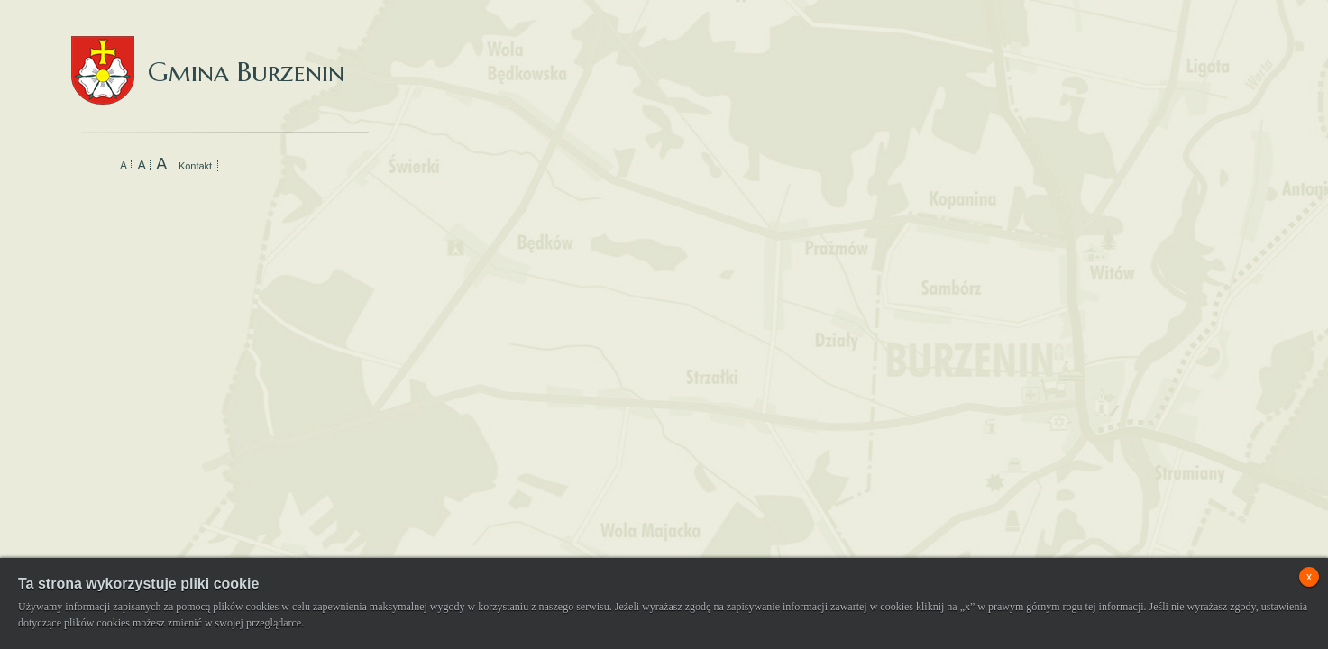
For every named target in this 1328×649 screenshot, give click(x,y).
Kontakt (195, 165)
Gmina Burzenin (207, 53)
